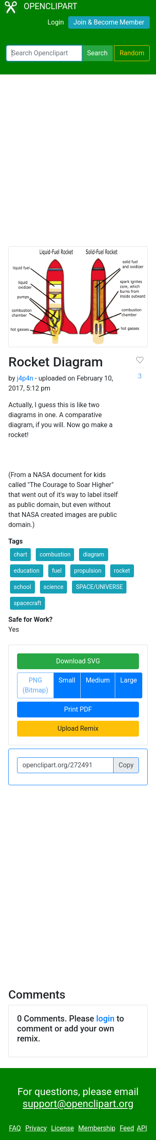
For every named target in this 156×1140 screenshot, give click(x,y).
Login (55, 22)
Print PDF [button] (78, 709)
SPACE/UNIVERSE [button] (99, 587)
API (142, 1128)
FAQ (15, 1128)
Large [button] (128, 680)
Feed (127, 1128)
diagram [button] (93, 554)
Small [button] (67, 680)
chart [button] (20, 554)
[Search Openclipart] (44, 53)
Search (97, 53)
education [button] (27, 570)
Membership (96, 1128)
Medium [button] (98, 680)
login (105, 1019)
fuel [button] (57, 570)
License (62, 1128)
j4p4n (25, 378)
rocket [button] (122, 570)
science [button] (54, 587)
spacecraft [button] (27, 603)
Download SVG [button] (78, 661)
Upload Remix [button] (77, 728)
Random (131, 53)
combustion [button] (55, 554)
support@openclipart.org (77, 1104)
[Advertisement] (78, 164)
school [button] (22, 587)
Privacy (36, 1128)
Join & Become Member (109, 22)
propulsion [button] (88, 570)
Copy (126, 765)
